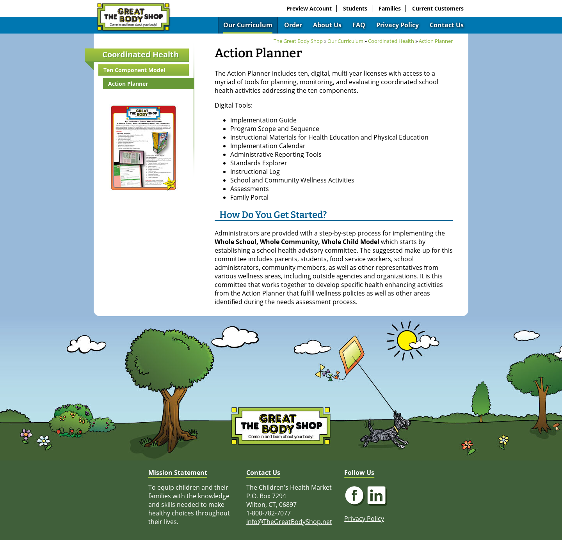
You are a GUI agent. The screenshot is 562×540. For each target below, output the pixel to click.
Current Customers (438, 8)
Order (293, 25)
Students (355, 8)
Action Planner (128, 83)
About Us (327, 25)
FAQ (358, 25)
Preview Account (309, 8)
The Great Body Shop (298, 40)
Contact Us (447, 25)
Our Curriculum (247, 25)
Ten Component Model (134, 70)
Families (390, 8)
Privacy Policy (397, 25)
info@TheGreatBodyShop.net (289, 521)
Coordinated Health (140, 54)
